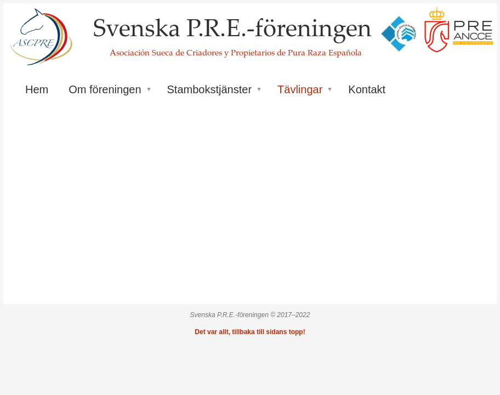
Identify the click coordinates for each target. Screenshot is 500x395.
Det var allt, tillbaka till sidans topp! (250, 332)
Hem (36, 89)
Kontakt (366, 89)
